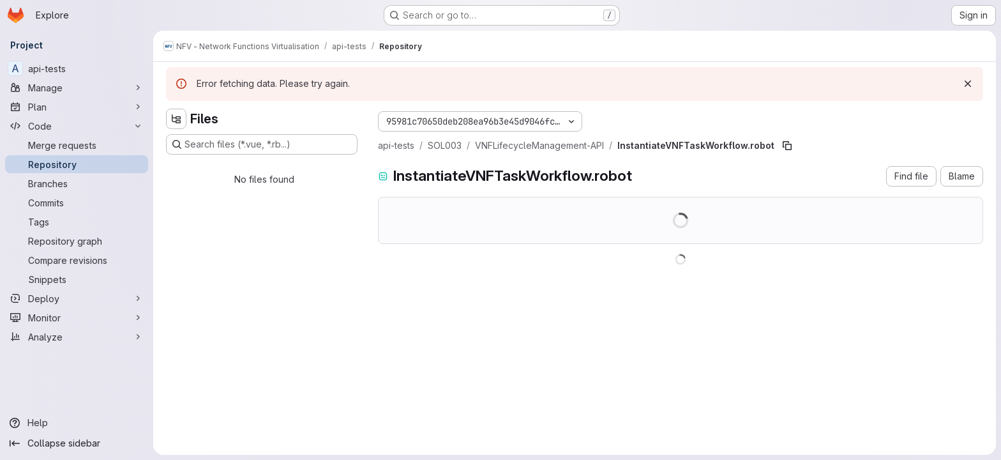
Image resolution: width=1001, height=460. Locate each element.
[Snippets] (76, 279)
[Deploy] (76, 298)
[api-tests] (76, 68)
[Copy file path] (787, 145)
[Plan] (76, 107)
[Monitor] (76, 317)
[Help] (76, 423)
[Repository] (76, 164)
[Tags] (76, 222)
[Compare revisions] (76, 260)
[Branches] (76, 183)
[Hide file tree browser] (176, 119)
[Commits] (76, 202)
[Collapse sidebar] (76, 443)
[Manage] (76, 87)
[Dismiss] (967, 83)
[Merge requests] (76, 145)
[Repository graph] (76, 241)
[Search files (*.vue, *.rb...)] (262, 144)
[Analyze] (76, 337)
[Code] (76, 126)
